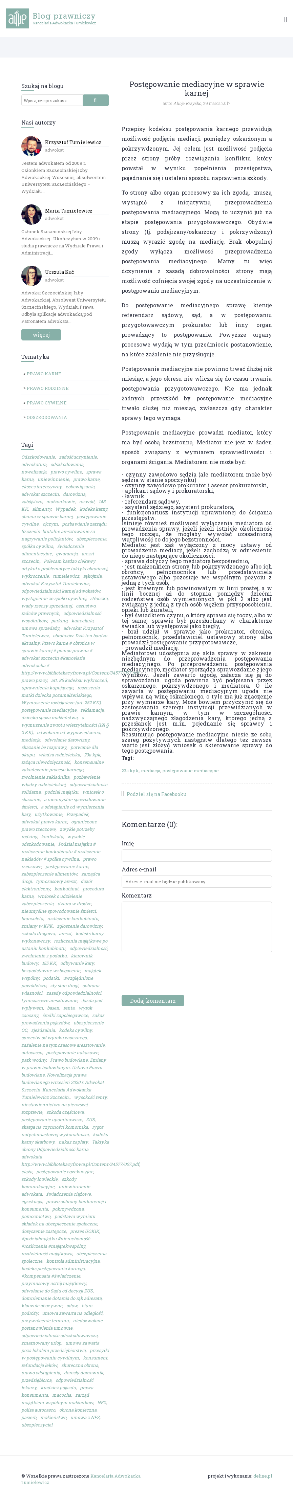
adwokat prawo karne (44, 822)
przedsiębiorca (36, 1380)
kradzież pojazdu (58, 1387)
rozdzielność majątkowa (46, 1253)
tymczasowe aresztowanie (49, 1000)
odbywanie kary (77, 963)
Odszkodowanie (38, 457)
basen (53, 1008)
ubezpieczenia (91, 539)
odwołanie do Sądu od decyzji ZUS (57, 1291)
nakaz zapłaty (73, 1142)
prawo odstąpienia (40, 1373)
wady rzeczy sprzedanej (46, 606)
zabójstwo (31, 501)
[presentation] (173, 978)
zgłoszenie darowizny (79, 926)
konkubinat (66, 889)
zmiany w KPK (37, 926)
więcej (41, 334)
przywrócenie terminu (45, 1320)
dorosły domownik (83, 1373)
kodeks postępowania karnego (53, 1268)
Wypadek (65, 509)
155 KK (49, 963)
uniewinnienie (53, 479)
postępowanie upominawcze (51, 1119)
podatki (51, 978)
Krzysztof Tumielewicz (73, 142)
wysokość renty (90, 1097)
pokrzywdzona (68, 1209)
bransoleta (32, 918)
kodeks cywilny (75, 1030)
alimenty (41, 509)
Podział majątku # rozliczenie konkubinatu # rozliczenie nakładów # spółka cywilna (60, 851)
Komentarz (137, 895)
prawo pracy (34, 680)
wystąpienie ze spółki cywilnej (53, 598)
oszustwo (86, 606)
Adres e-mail (139, 869)
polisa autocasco (38, 1410)
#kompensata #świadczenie (50, 1276)
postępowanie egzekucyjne (64, 1172)
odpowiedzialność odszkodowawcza (59, 1335)
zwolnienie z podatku (44, 956)
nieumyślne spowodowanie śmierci (58, 911)
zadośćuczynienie (78, 457)
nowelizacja (33, 472)
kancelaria (82, 621)
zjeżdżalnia (43, 1030)
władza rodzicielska (59, 755)
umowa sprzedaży (40, 628)
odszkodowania (66, 464)
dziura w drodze (74, 904)
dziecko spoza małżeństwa (49, 717)
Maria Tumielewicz (68, 210)
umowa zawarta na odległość (72, 1313)
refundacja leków (39, 1365)
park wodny (33, 1060)
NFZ (101, 1402)
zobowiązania (80, 487)
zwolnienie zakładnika (45, 777)
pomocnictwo (35, 1216)
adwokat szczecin (40, 494)
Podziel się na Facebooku (156, 794)
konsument (95, 1358)
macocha (61, 1395)
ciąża (26, 1172)
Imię (128, 843)
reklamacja (92, 710)
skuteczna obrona (79, 1365)
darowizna (74, 494)
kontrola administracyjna (73, 1261)
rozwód (87, 501)
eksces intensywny (41, 487)
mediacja (30, 740)
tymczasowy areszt (56, 881)
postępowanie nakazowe (72, 1052)
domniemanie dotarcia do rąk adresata (61, 1298)
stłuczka (99, 598)
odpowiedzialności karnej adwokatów (60, 591)
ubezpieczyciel (37, 1425)
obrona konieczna (78, 1410)
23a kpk (92, 755)
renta (69, 1008)
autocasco (31, 1052)
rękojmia (92, 576)
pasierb (28, 1417)
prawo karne (86, 479)
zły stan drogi (64, 985)
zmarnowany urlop (41, 1343)
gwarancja (67, 554)
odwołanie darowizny (66, 740)
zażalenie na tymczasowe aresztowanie (63, 1045)
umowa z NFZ (85, 1417)
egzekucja (31, 1201)
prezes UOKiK (84, 1231)
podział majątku (61, 792)
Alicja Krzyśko (187, 103)
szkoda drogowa (38, 933)
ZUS (90, 1119)
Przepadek (77, 814)
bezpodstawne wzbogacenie (50, 971)
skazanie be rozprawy (43, 747)
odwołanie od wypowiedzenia (68, 732)
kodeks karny (93, 509)
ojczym (50, 524)
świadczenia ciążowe (68, 1194)
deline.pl (262, 1476)
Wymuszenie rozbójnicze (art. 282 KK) (61, 703)
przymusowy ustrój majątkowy (53, 1283)
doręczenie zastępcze (43, 1231)
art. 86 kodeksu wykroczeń (79, 680)
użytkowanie (48, 814)
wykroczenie (35, 576)
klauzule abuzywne (41, 1306)
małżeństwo (53, 1417)
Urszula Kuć (59, 272)
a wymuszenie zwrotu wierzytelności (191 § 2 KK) (65, 724)
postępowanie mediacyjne (49, 710)
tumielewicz (66, 576)
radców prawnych (40, 613)
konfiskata (52, 837)
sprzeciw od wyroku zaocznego (54, 1038)
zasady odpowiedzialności (73, 993)
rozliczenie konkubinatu (72, 918)
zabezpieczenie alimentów (49, 874)
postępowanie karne (66, 866)
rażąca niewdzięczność (45, 762)
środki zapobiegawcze (65, 1015)
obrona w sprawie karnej (46, 516)
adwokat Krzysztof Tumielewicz (55, 583)
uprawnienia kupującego (47, 688)
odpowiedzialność (88, 948)
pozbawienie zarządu (84, 524)
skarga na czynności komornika (54, 1127)
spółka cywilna (37, 546)
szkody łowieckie (39, 1179)
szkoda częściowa (65, 1112)
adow (72, 1306)
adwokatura (33, 464)
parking (59, 621)
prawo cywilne (66, 472)
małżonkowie (60, 501)
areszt (65, 933)
